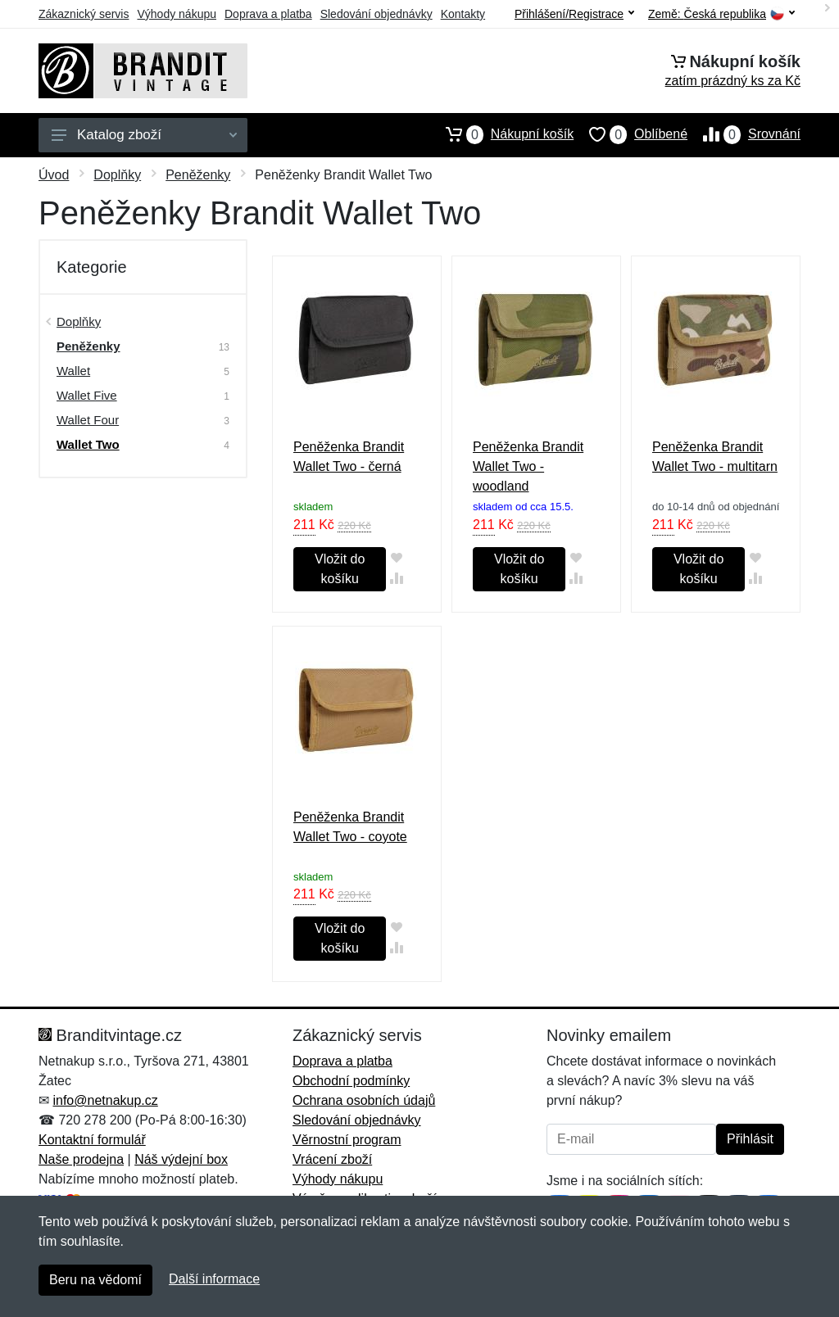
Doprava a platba (268, 13)
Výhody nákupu (176, 13)
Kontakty (463, 13)
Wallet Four (88, 420)
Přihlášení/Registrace (574, 14)
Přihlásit (750, 1139)
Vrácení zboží (332, 1159)
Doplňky (117, 175)
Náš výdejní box (181, 1159)
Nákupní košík (502, 134)
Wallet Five (87, 395)
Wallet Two (88, 444)
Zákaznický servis (84, 13)
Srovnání (743, 134)
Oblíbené (630, 134)
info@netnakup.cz (104, 1100)
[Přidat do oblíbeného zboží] (396, 557)
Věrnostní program (347, 1140)
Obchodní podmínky (351, 1081)
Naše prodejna (81, 1159)
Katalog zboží (144, 135)
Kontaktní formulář (92, 1140)
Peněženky (198, 175)
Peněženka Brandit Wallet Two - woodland (528, 466)
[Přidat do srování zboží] (396, 578)
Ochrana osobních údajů (364, 1100)
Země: (721, 14)
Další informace (214, 1279)
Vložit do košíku (340, 569)
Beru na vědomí (95, 1280)
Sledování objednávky (376, 13)
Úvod (54, 175)
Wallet (73, 371)
